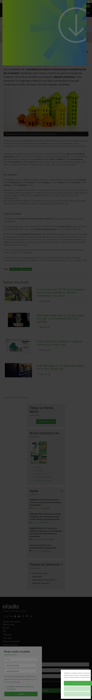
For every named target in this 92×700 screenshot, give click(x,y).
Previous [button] (4, 26)
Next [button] (88, 26)
